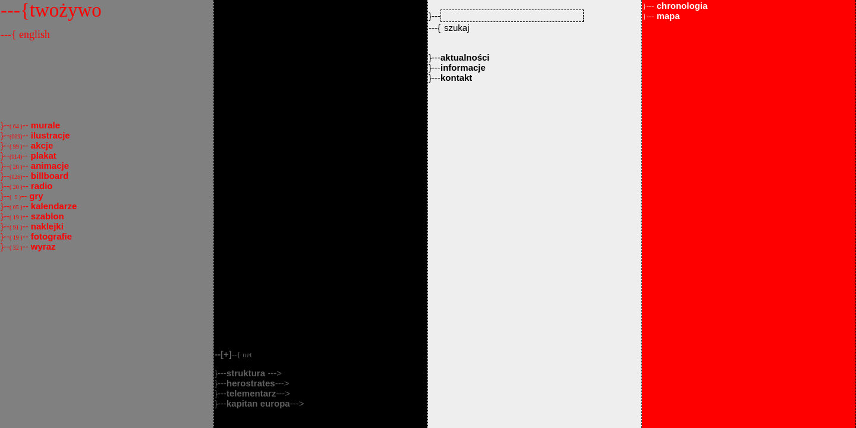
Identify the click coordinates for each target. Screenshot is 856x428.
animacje (49, 165)
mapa (661, 16)
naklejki (46, 226)
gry (35, 196)
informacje (463, 67)
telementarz (251, 393)
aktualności (465, 57)
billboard (49, 176)
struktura (247, 373)
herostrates (250, 383)
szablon (46, 216)
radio (41, 186)
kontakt (456, 78)
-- (233, 354)
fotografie (50, 236)
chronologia (675, 6)
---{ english (25, 34)
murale (44, 125)
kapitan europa (258, 403)
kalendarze (53, 206)
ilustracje (49, 135)
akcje (41, 145)
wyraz (42, 246)
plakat (42, 155)
